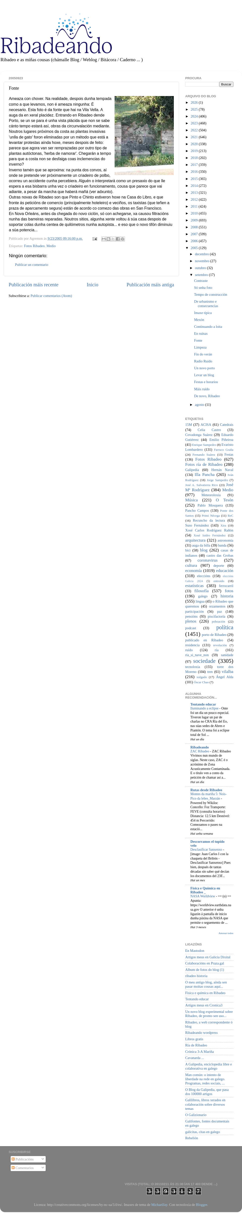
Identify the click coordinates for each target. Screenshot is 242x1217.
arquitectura (195, 540)
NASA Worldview (203, 896)
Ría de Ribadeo (196, 1045)
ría (217, 650)
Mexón (199, 320)
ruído (189, 650)
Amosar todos (226, 933)
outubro (201, 268)
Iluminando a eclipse (204, 708)
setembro (202, 275)
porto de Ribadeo (214, 635)
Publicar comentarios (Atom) (51, 296)
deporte (218, 566)
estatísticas (194, 585)
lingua (200, 601)
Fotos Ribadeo (34, 246)
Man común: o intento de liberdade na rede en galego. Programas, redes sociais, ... (205, 1079)
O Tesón (224, 500)
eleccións (203, 576)
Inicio (92, 284)
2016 (195, 172)
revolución (220, 645)
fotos (229, 591)
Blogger (201, 1205)
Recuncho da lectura (209, 520)
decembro (202, 254)
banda (222, 545)
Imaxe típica (203, 313)
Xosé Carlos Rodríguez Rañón (209, 530)
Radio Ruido (203, 361)
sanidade (227, 655)
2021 (195, 137)
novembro (202, 261)
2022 (195, 130)
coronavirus (208, 560)
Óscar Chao (201, 682)
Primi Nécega (211, 515)
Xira (223, 525)
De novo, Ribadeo (207, 396)
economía (193, 570)
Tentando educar (203, 704)
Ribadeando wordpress (201, 1033)
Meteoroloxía (211, 495)
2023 (195, 123)
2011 (195, 206)
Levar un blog (204, 375)
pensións (191, 616)
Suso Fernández (197, 525)
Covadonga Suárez (199, 435)
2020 (195, 144)
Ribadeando (199, 747)
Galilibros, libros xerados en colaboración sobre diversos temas (205, 1104)
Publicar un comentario (31, 265)
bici (188, 550)
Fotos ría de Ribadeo (203, 464)
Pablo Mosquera (210, 505)
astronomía (225, 540)
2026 (195, 102)
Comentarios (23, 1168)
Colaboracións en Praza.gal (204, 963)
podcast (190, 628)
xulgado (202, 677)
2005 (195, 248)
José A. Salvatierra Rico (201, 485)
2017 (195, 165)
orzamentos (217, 606)
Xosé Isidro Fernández (210, 535)
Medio (51, 246)
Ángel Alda (224, 677)
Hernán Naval (222, 470)
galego (202, 596)
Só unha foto (203, 288)
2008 (195, 227)
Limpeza (200, 347)
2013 (195, 193)
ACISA (206, 425)
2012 (195, 199)
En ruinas (201, 333)
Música (191, 500)
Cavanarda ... (194, 1058)
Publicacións (23, 1159)
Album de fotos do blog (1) (204, 970)
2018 (195, 158)
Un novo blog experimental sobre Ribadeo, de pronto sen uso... (209, 1014)
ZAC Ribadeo (200, 751)
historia (227, 596)
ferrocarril (226, 586)
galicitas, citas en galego (202, 1132)
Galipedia (192, 470)
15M (188, 425)
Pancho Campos (197, 510)
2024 (195, 116)
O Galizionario (195, 1115)
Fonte (198, 340)
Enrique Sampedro (204, 445)
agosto (200, 405)
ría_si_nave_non (197, 655)
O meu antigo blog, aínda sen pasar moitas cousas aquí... (206, 984)
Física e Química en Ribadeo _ (205, 890)
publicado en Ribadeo (204, 640)
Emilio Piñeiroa (221, 440)
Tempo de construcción (210, 294)
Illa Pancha (205, 474)
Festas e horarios (206, 382)
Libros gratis (194, 1039)
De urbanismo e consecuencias (206, 303)
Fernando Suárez (204, 454)
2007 (195, 234)
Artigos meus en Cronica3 (203, 1005)
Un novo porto (204, 368)
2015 (195, 179)
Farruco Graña (223, 449)
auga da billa (201, 545)
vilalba (227, 671)
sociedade (204, 661)
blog (204, 550)
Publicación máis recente (33, 284)
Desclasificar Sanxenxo (206, 849)
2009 (195, 220)
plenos (190, 621)
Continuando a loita (208, 327)
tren (210, 672)
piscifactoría (216, 616)
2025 (195, 109)
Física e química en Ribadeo (205, 993)
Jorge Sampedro (217, 480)
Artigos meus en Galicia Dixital (207, 957)
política (224, 627)
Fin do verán (203, 354)
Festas (228, 454)
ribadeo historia (196, 976)
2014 (195, 186)
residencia (192, 645)
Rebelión (191, 1138)
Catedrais (226, 425)
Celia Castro (209, 430)
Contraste (201, 281)
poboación (218, 621)
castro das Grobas (219, 555)
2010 (195, 213)
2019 (195, 151)
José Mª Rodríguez (209, 487)
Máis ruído (202, 389)
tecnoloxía (192, 667)
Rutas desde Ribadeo (206, 790)
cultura (191, 565)
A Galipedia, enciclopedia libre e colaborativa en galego (208, 1066)
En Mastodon (194, 951)
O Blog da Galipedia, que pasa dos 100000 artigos (207, 1092)
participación (194, 611)
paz (219, 611)
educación (224, 570)
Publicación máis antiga (150, 284)
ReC (230, 515)
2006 (195, 241)
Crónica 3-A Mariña (199, 1052)
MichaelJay (159, 1205)
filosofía (201, 591)
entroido (219, 581)
